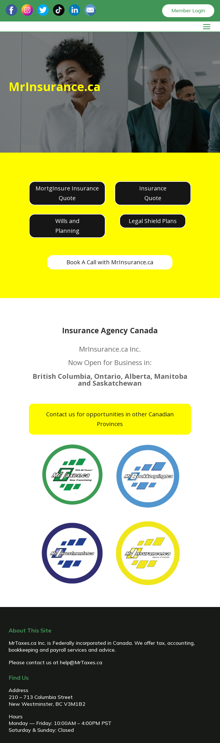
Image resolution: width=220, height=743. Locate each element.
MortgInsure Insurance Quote (67, 193)
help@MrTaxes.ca (81, 662)
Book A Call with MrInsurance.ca (109, 262)
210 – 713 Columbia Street (41, 697)
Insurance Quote (152, 193)
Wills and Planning (67, 225)
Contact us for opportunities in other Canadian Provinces (110, 419)
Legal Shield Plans (153, 221)
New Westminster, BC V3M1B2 (47, 704)
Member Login (188, 10)
